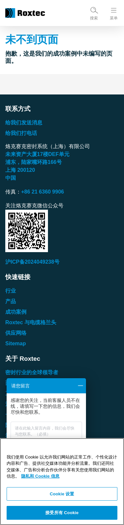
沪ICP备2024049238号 (32, 262)
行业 (10, 291)
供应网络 (15, 333)
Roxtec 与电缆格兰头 (30, 322)
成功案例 (15, 312)
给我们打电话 (21, 133)
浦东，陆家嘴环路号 (33, 162)
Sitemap (15, 343)
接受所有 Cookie (61, 512)
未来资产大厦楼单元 (37, 154)
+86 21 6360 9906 (42, 192)
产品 (10, 301)
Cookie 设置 (62, 493)
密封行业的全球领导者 (31, 372)
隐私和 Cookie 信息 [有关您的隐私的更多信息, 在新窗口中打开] (40, 476)
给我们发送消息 (23, 122)
